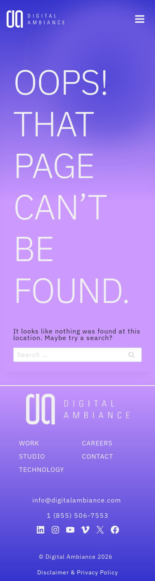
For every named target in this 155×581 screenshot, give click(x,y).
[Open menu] (139, 18)
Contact (97, 456)
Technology (41, 469)
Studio (32, 456)
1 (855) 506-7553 (78, 515)
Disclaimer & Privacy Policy (77, 572)
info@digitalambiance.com (77, 500)
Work (29, 443)
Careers (97, 443)
